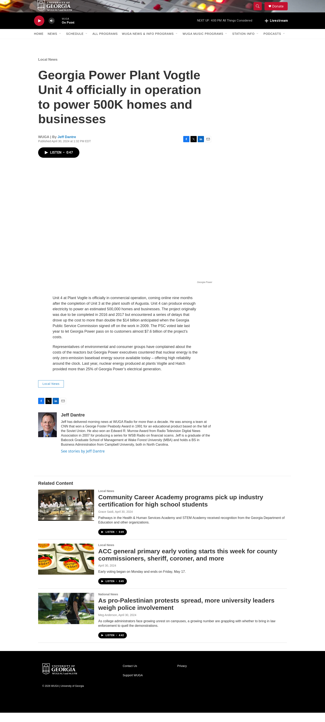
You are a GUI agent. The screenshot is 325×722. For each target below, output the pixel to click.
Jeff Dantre (67, 146)
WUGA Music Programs (203, 43)
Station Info (243, 43)
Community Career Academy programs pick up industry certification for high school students (180, 510)
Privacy (182, 675)
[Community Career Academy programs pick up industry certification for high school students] (66, 514)
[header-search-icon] (259, 11)
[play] (39, 30)
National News (108, 603)
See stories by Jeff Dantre (83, 460)
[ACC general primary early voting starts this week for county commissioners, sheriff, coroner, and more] (66, 568)
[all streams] (276, 30)
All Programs (105, 43)
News (52, 43)
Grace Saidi (105, 521)
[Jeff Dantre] (47, 434)
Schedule (75, 43)
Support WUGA (133, 684)
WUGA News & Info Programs (148, 43)
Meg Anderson (107, 624)
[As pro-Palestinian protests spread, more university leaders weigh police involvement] (66, 617)
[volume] (51, 30)
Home (39, 43)
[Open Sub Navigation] (60, 43)
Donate (280, 11)
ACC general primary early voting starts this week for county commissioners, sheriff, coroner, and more (187, 564)
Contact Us (130, 675)
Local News (48, 69)
